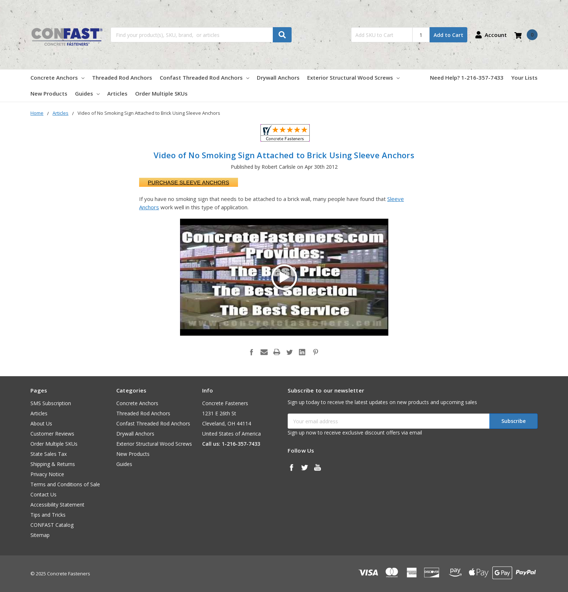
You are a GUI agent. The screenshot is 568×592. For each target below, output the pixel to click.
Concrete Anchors (57, 77)
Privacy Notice (47, 474)
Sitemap (40, 535)
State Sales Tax (48, 453)
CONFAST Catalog (52, 524)
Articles (117, 93)
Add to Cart (448, 35)
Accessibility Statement (57, 504)
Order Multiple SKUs (161, 93)
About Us (41, 423)
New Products (48, 93)
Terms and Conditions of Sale (65, 484)
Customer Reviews (52, 433)
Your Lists (524, 77)
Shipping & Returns (52, 464)
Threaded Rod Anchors (122, 77)
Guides (87, 93)
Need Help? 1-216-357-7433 (467, 77)
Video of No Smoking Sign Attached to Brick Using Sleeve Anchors (284, 155)
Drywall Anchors (278, 77)
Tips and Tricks (48, 514)
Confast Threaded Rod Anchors (204, 77)
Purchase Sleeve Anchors (188, 182)
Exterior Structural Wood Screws (353, 77)
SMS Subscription (50, 403)
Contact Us (43, 494)
